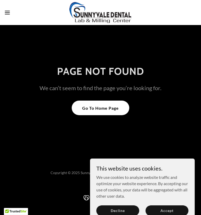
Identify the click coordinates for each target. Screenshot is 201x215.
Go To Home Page (100, 108)
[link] (100, 12)
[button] (17, 12)
